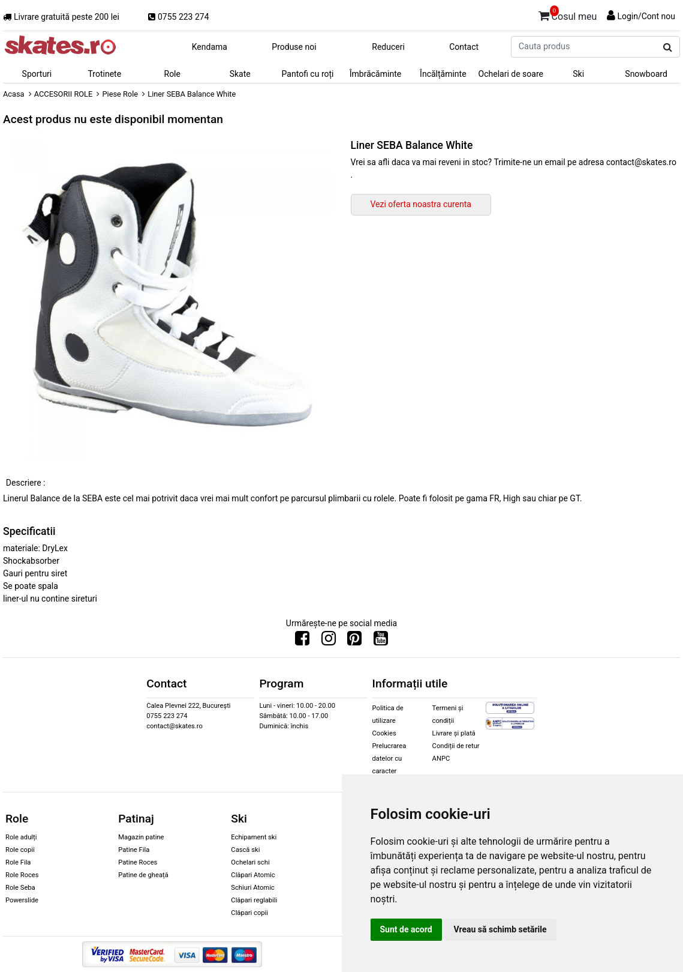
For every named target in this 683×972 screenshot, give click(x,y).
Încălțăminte (443, 74)
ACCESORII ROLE (63, 93)
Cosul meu (567, 14)
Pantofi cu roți (308, 74)
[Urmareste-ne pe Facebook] (302, 641)
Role (172, 74)
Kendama (209, 47)
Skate (240, 74)
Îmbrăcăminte (375, 74)
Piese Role (120, 93)
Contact (464, 47)
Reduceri (388, 47)
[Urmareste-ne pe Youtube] (381, 641)
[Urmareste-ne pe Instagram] (329, 641)
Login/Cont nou (646, 16)
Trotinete (105, 74)
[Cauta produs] (667, 47)
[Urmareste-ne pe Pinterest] (354, 641)
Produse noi (294, 47)
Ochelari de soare (511, 74)
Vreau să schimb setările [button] (500, 929)
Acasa (14, 93)
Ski (578, 74)
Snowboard (646, 74)
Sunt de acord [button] (406, 929)
